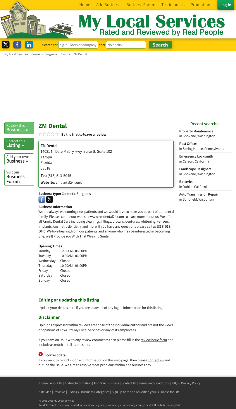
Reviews (59, 392)
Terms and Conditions (154, 383)
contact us (156, 360)
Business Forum (20, 177)
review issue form (154, 339)
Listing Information (78, 383)
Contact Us (129, 383)
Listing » (20, 143)
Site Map (45, 392)
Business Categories (95, 392)
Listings (73, 392)
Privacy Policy (190, 383)
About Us (56, 383)
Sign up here (120, 392)
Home (43, 383)
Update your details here (56, 307)
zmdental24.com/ (69, 182)
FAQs (175, 383)
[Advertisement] (118, 89)
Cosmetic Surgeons (76, 193)
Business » (20, 128)
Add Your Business (106, 383)
